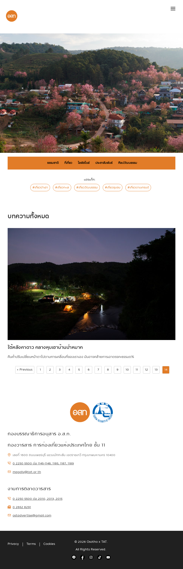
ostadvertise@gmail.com (29, 515)
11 (137, 369)
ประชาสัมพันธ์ (103, 163)
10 (127, 369)
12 (146, 369)
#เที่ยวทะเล (62, 187)
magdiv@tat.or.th (24, 472)
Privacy (13, 544)
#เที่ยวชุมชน (112, 187)
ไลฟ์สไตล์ (84, 163)
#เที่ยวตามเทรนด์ (138, 187)
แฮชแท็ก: (89, 179)
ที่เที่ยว (68, 163)
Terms (31, 544)
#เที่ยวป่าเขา (40, 187)
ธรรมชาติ (53, 163)
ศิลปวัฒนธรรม (127, 163)
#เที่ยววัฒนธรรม (87, 187)
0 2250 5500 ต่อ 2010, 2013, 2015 (35, 498)
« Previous (24, 369)
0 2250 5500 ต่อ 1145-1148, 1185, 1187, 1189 (41, 463)
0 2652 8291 (19, 507)
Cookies (49, 544)
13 (156, 369)
